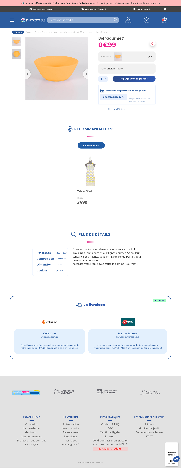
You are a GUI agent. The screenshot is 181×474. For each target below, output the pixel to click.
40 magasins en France (44, 9)
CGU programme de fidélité (110, 451)
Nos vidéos (70, 442)
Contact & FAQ (110, 430)
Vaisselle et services (69, 32)
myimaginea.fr (71, 451)
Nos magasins (70, 434)
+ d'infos (159, 300)
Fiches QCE (31, 451)
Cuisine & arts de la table (46, 32)
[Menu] (176, 444)
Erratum (110, 442)
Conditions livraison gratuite (110, 447)
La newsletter (31, 434)
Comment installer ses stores (149, 440)
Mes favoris (32, 438)
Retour (17, 32)
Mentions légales (110, 438)
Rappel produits (110, 455)
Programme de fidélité (95, 9)
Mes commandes (31, 442)
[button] (176, 459)
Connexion (31, 430)
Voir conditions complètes (147, 3)
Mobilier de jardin (149, 434)
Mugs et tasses (87, 32)
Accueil (29, 32)
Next (87, 70)
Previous (26, 70)
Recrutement (143, 9)
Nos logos (71, 447)
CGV (110, 434)
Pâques (149, 430)
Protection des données (31, 447)
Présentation (71, 430)
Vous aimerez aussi (91, 145)
